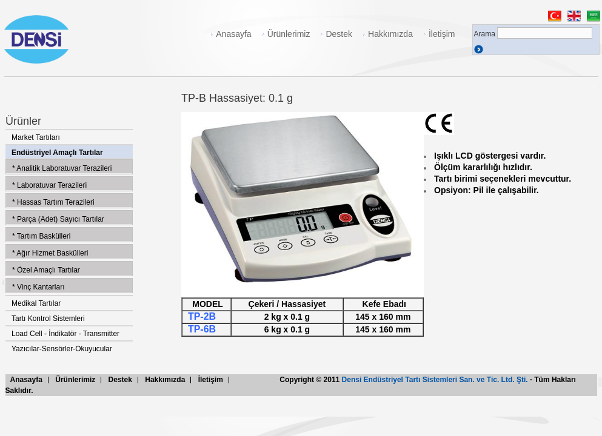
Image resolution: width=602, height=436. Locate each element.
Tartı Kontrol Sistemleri (48, 318)
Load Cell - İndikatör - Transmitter (65, 333)
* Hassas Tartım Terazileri (53, 202)
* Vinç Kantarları (38, 287)
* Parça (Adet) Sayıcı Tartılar (58, 219)
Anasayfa (233, 34)
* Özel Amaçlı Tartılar (46, 270)
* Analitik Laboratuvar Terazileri (62, 168)
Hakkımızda (390, 34)
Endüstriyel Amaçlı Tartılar (57, 152)
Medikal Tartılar (36, 303)
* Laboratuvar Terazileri (49, 185)
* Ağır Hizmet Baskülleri (50, 253)
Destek (339, 34)
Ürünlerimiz (288, 34)
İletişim (442, 34)
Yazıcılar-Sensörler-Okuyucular (62, 349)
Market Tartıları (36, 137)
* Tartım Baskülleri (41, 236)
